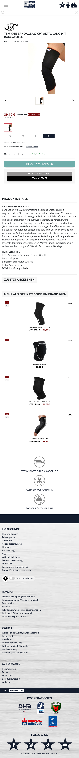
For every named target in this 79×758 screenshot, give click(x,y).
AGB (4, 553)
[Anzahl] (18, 154)
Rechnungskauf (9, 669)
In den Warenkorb (39, 163)
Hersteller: (8, 252)
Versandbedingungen (12, 544)
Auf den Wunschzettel (39, 174)
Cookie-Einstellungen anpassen (16, 570)
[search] (39, 12)
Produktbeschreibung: (15, 206)
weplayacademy (9, 649)
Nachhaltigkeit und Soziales (15, 652)
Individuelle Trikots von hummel (17, 613)
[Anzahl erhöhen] (23, 154)
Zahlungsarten (8, 537)
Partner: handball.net (12, 642)
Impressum (7, 563)
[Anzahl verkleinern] (14, 154)
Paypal (5, 672)
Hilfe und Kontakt (10, 534)
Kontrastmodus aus (24, 578)
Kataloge (6, 606)
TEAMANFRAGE (39, 178)
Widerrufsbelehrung (11, 557)
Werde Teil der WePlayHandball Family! (20, 632)
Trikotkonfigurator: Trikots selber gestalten (21, 610)
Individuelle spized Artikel (14, 616)
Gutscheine (7, 540)
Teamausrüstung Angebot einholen (18, 596)
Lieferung (6, 547)
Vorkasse (6, 682)
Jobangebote (8, 636)
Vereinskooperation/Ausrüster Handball (20, 600)
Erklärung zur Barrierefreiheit (15, 567)
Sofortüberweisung (11, 678)
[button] (6, 5)
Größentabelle (32, 147)
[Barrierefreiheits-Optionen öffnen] (5, 578)
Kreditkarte (7, 675)
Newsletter (7, 639)
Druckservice (8, 603)
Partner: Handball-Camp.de (15, 646)
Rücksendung (8, 550)
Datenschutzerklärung (12, 560)
